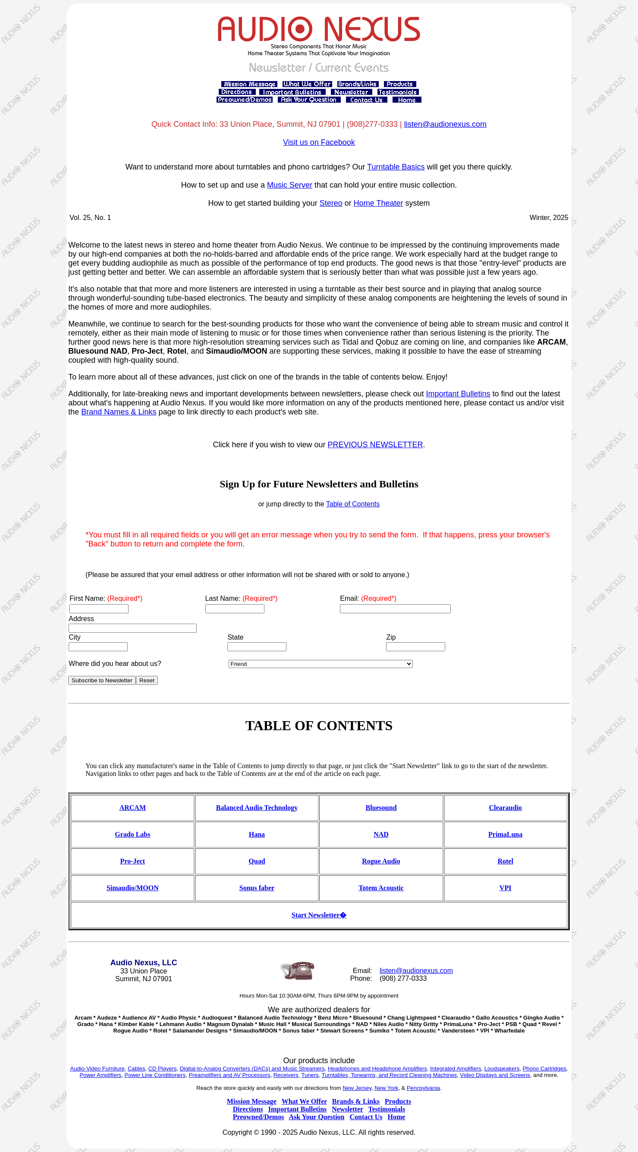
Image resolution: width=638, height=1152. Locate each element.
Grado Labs (132, 834)
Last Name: (241, 598)
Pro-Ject (132, 861)
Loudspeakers (502, 1068)
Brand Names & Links (118, 412)
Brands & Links (356, 1101)
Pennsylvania (423, 1088)
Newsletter (347, 1109)
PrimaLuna (505, 834)
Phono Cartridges (544, 1068)
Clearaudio (505, 807)
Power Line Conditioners (155, 1075)
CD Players (162, 1068)
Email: (368, 598)
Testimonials (386, 1109)
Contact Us (365, 1117)
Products (398, 1101)
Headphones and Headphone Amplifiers (377, 1068)
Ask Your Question (317, 1117)
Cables (136, 1068)
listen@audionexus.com (445, 124)
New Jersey (357, 1088)
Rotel (505, 861)
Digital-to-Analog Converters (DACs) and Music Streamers (252, 1068)
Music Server (289, 185)
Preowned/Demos (258, 1117)
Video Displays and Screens (495, 1075)
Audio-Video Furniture (97, 1068)
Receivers (286, 1075)
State (235, 637)
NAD (381, 834)
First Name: (105, 598)
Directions (248, 1109)
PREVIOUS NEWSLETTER (375, 444)
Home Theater (378, 203)
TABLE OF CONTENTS (319, 725)
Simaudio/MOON (133, 887)
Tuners (310, 1075)
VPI (506, 887)
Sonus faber (256, 887)
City (75, 637)
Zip (391, 637)
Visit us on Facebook (319, 142)
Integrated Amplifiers (455, 1068)
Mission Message (252, 1101)
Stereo (331, 203)
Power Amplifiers (101, 1075)
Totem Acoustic (381, 887)
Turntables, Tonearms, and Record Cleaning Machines (389, 1075)
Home (396, 1117)
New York (386, 1088)
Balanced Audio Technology (257, 807)
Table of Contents (353, 504)
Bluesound (381, 807)
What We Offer (304, 1101)
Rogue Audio (381, 861)
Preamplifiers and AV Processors (229, 1075)
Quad (256, 861)
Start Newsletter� (319, 915)
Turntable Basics (395, 167)
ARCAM (132, 807)
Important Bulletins (458, 393)
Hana (257, 834)
